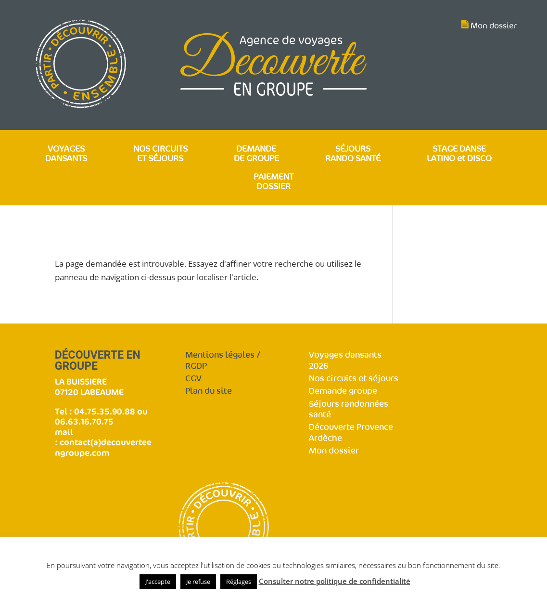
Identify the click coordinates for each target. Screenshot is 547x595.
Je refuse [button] (198, 581)
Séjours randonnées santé (348, 410)
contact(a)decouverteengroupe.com (103, 447)
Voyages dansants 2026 (345, 360)
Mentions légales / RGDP (223, 360)
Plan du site (208, 391)
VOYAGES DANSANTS (66, 154)
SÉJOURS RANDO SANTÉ (353, 154)
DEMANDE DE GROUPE (256, 154)
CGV (193, 378)
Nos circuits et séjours (353, 378)
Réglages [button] (238, 581)
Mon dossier (494, 26)
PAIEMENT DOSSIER (273, 182)
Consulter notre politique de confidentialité (334, 581)
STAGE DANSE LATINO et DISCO (459, 154)
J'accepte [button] (157, 581)
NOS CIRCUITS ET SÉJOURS (160, 154)
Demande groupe (343, 391)
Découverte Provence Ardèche (351, 433)
